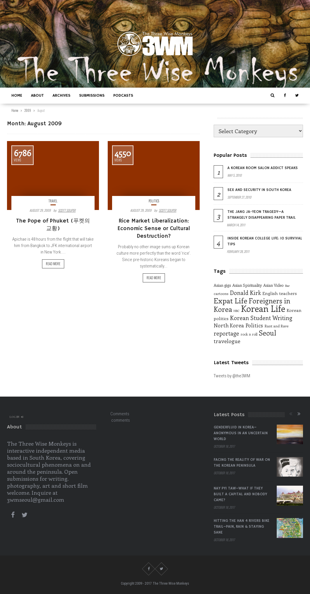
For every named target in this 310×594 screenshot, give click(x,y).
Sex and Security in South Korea (259, 189)
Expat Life (230, 300)
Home (16, 95)
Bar (287, 286)
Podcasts (123, 95)
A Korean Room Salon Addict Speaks (262, 168)
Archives (61, 95)
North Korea (229, 325)
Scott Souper (67, 210)
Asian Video (273, 285)
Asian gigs (222, 285)
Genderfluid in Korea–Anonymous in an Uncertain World (241, 433)
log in (16, 416)
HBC (236, 311)
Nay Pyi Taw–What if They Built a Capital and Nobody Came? (240, 494)
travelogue (227, 341)
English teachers (279, 293)
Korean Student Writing (261, 318)
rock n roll (249, 334)
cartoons (221, 293)
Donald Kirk (245, 292)
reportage (226, 333)
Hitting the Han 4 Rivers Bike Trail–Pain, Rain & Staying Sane (241, 526)
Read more (53, 263)
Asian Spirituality (247, 285)
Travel (53, 201)
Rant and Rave (276, 326)
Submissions (92, 95)
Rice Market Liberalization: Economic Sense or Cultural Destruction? (153, 229)
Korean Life (263, 308)
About (37, 95)
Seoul (267, 332)
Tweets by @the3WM (232, 375)
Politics (154, 201)
